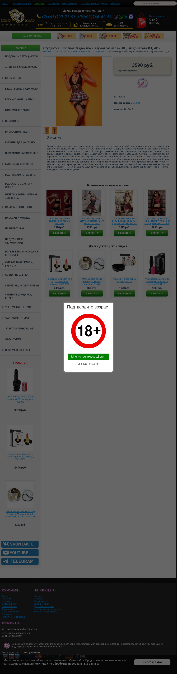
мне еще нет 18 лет (89, 363)
